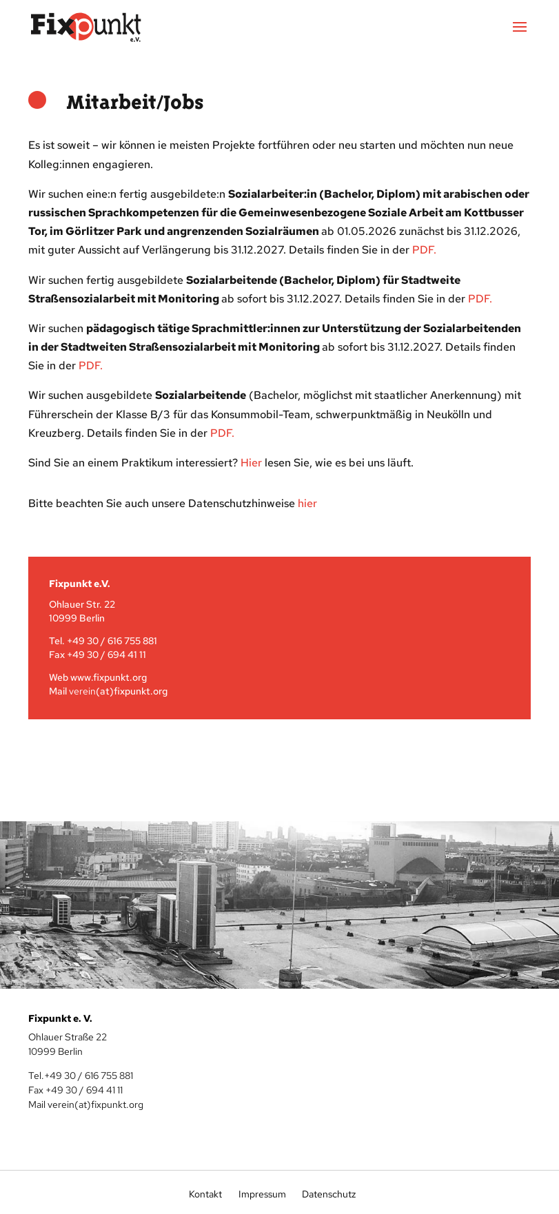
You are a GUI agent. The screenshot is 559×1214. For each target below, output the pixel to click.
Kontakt (205, 1194)
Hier (251, 462)
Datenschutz (328, 1194)
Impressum (262, 1194)
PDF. (222, 433)
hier (307, 503)
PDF (423, 250)
